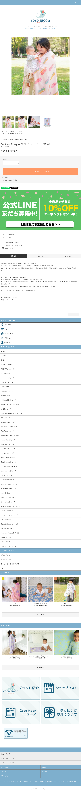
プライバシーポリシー (59, 781)
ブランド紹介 (5, 555)
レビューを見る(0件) (7, 234)
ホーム (4, 132)
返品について (6, 178)
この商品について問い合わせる (12, 245)
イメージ (40, 256)
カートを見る (45, 771)
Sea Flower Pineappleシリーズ (15, 133)
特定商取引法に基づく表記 (9, 180)
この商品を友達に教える (10, 242)
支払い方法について (13, 781)
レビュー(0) (67, 256)
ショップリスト (6, 559)
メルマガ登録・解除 (71, 781)
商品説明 (13, 256)
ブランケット (10, 132)
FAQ (2, 568)
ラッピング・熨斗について (10, 564)
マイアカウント (5, 767)
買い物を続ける (8, 248)
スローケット (19, 132)
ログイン (3, 771)
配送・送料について (25, 781)
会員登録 (44, 767)
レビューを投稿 (5, 237)
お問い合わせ (4, 776)
